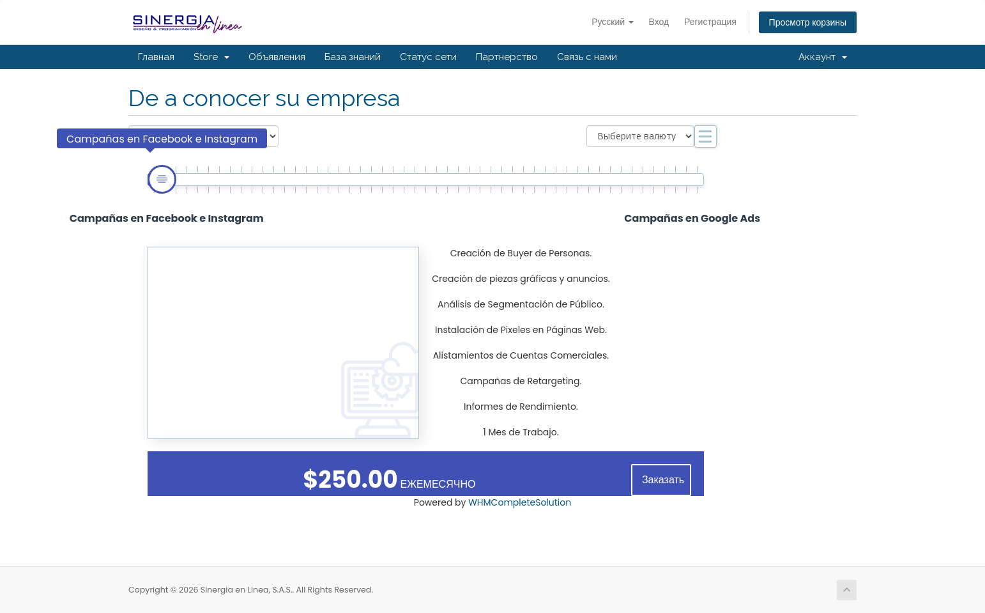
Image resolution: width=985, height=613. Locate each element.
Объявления (276, 57)
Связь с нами (587, 57)
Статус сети (428, 57)
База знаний (353, 57)
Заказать (663, 479)
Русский (613, 21)
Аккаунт (822, 57)
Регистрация (710, 21)
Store (211, 57)
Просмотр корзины (807, 22)
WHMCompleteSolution (519, 502)
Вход (659, 21)
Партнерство (507, 57)
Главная (156, 57)
